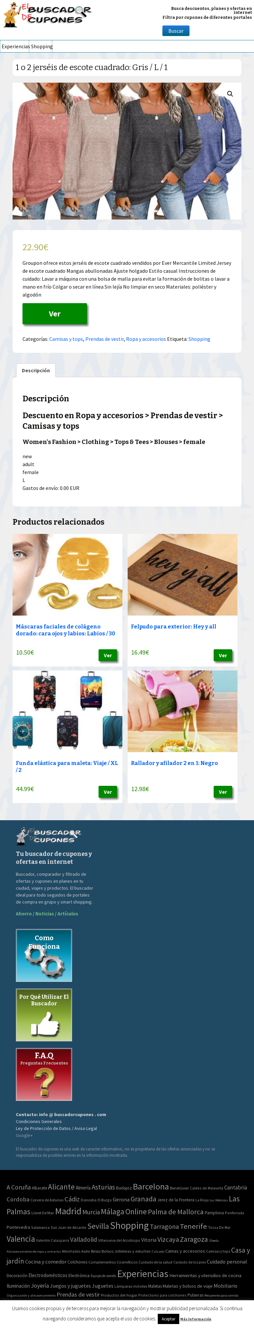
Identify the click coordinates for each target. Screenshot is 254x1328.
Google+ (24, 1135)
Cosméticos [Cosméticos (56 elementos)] (127, 1262)
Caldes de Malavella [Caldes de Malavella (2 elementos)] (206, 1188)
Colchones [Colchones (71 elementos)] (77, 1262)
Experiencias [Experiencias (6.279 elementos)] (142, 1274)
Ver (55, 313)
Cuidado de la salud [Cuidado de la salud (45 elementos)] (155, 1262)
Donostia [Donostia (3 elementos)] (89, 1199)
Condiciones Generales (39, 1121)
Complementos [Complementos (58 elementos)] (102, 1262)
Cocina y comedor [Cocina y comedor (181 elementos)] (45, 1261)
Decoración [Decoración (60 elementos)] (17, 1275)
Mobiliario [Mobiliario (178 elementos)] (225, 1285)
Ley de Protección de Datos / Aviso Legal (56, 1128)
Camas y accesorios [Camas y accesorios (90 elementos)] (185, 1251)
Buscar (176, 30)
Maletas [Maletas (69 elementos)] (155, 1286)
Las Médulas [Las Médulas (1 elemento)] (219, 1200)
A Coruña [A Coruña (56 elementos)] (19, 1187)
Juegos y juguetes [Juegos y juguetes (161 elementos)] (70, 1285)
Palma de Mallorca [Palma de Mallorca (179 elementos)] (176, 1211)
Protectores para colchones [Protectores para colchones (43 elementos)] (162, 1295)
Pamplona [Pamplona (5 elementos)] (214, 1213)
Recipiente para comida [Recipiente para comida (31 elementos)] (221, 1295)
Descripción (36, 370)
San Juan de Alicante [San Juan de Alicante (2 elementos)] (68, 1227)
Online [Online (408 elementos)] (136, 1211)
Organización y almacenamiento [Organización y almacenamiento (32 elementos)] (31, 1295)
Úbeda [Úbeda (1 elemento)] (214, 1240)
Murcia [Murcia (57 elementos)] (91, 1212)
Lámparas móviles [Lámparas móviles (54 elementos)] (130, 1286)
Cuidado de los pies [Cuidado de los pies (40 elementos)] (189, 1262)
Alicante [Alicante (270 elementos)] (61, 1186)
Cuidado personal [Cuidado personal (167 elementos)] (227, 1261)
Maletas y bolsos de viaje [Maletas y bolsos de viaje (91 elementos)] (188, 1286)
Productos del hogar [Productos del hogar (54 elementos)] (119, 1295)
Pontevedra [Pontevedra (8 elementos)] (18, 1227)
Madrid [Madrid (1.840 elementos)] (68, 1211)
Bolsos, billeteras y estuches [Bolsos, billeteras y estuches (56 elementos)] (126, 1251)
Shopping (41, 46)
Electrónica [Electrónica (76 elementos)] (79, 1275)
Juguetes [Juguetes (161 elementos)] (102, 1285)
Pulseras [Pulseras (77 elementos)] (195, 1295)
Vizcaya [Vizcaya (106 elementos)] (168, 1239)
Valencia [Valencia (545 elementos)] (21, 1239)
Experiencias (15, 46)
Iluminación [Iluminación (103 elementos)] (18, 1286)
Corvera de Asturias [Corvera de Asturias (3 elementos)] (47, 1199)
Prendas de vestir (104, 339)
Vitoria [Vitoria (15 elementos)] (148, 1239)
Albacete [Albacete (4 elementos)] (39, 1188)
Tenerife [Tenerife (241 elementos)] (193, 1226)
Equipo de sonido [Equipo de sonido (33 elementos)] (103, 1275)
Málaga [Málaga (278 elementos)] (112, 1211)
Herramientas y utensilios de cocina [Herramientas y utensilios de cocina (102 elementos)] (205, 1275)
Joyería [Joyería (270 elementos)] (40, 1285)
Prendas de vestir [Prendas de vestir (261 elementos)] (78, 1294)
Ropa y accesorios (146, 339)
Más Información (195, 1318)
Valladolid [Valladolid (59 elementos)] (83, 1239)
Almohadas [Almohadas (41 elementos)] (71, 1251)
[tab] (36, 370)
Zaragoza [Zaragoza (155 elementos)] (194, 1239)
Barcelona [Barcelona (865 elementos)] (151, 1186)
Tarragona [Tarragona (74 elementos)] (164, 1226)
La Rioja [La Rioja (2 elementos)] (202, 1199)
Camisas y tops (66, 339)
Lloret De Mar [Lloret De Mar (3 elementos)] (42, 1212)
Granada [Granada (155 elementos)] (143, 1198)
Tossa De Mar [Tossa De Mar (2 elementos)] (219, 1227)
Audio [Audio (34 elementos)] (85, 1251)
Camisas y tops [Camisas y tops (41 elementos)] (218, 1251)
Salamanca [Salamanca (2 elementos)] (40, 1227)
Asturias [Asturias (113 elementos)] (103, 1187)
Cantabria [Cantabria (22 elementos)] (235, 1187)
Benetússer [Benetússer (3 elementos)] (179, 1188)
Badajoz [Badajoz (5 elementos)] (124, 1188)
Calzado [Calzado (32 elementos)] (157, 1251)
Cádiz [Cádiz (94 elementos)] (72, 1199)
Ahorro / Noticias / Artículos (47, 913)
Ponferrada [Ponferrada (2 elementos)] (234, 1212)
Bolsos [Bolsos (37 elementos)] (96, 1251)
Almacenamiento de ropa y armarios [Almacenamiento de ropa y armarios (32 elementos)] (34, 1251)
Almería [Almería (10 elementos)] (83, 1188)
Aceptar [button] (168, 1319)
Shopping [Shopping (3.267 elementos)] (129, 1225)
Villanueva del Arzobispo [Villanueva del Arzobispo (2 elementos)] (119, 1240)
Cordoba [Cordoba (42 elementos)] (18, 1199)
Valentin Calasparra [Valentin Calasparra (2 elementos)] (52, 1240)
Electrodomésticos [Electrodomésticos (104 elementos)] (47, 1275)
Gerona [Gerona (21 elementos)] (121, 1199)
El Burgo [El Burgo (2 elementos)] (105, 1199)
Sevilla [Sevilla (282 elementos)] (98, 1226)
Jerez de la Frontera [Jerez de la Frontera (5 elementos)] (175, 1200)
